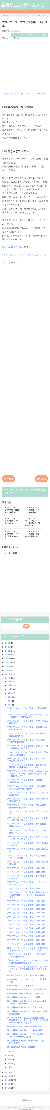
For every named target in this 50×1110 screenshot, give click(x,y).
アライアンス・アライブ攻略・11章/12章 (26, 924)
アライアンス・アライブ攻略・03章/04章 (26, 940)
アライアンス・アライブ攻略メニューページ (25, 93)
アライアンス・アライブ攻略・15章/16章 (26, 917)
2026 (7, 643)
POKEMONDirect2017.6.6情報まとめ (24, 1026)
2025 (7, 647)
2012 (7, 1088)
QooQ (29, 1109)
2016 (7, 1072)
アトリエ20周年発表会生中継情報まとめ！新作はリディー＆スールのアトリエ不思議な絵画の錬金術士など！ (27, 1020)
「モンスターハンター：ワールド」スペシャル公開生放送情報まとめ (27, 961)
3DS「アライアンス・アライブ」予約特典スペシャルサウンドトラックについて (27, 949)
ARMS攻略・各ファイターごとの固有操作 (26, 989)
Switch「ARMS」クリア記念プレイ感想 (25, 975)
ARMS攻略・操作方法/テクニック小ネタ (25, 993)
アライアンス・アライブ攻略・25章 (23, 888)
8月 (9, 697)
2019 (7, 670)
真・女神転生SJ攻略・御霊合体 (21, 1047)
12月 (10, 681)
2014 (7, 1080)
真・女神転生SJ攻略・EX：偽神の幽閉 (25, 1030)
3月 (9, 1059)
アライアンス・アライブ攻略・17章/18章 (26, 913)
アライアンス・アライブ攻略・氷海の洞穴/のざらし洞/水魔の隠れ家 (27, 787)
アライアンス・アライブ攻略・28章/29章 (26, 868)
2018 (7, 674)
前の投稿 (41, 479)
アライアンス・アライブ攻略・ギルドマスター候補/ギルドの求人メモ (27, 715)
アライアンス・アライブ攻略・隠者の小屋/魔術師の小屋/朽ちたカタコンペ (27, 766)
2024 (7, 651)
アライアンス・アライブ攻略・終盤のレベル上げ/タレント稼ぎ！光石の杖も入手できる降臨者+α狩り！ (27, 773)
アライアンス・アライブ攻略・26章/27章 (26, 872)
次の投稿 (8, 479)
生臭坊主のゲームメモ (23, 5)
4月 (9, 1055)
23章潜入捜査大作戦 (12, 247)
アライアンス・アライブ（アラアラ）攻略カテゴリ (25, 491)
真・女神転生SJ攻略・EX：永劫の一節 (25, 1007)
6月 (9, 705)
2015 (7, 1076)
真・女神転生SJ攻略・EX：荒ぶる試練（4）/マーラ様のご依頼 (25, 1035)
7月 (9, 701)
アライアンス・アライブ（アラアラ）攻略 (29, 35)
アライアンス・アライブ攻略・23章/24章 (26, 901)
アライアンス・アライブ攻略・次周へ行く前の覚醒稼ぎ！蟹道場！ (27, 747)
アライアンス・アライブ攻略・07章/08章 (26, 932)
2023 (7, 655)
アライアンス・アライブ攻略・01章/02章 (26, 944)
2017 (7, 678)
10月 (10, 689)
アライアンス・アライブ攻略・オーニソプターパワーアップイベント (27, 837)
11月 (10, 685)
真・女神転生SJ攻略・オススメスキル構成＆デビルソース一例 (26, 1002)
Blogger (29, 1100)
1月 (9, 1067)
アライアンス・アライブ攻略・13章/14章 (26, 920)
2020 (7, 666)
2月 (9, 1063)
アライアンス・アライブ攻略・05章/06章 (26, 936)
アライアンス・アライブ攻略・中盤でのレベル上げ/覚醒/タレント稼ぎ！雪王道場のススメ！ (27, 894)
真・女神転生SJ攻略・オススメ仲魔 (23, 997)
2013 (7, 1084)
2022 (7, 658)
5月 (9, 1052)
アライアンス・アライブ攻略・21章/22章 (26, 905)
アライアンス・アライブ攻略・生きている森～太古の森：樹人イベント (27, 819)
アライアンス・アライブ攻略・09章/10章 (26, 928)
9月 (9, 693)
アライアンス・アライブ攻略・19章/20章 (26, 909)
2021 (7, 662)
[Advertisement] (25, 65)
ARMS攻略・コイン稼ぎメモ (20, 985)
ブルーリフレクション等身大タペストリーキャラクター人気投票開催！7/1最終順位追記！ (27, 969)
